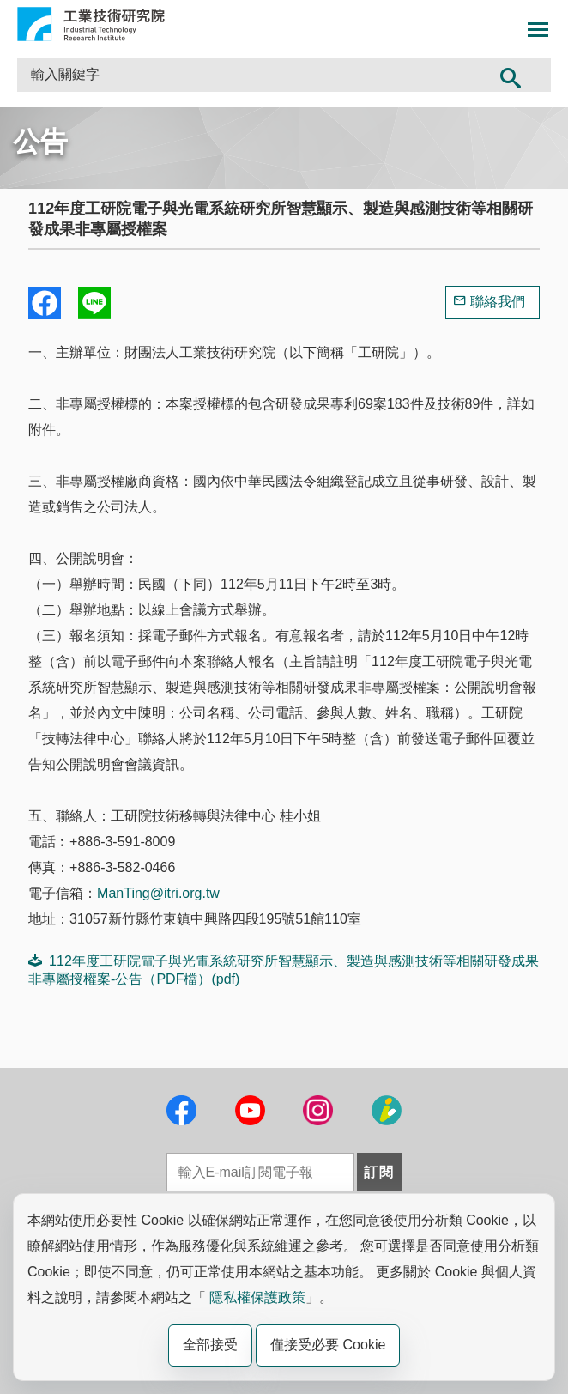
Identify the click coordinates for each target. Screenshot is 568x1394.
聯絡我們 (497, 301)
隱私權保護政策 (257, 1297)
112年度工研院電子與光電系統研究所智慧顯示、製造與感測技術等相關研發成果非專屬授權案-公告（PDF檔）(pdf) (283, 969)
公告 (40, 141)
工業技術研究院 (91, 24)
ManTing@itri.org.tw (158, 893)
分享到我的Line (94, 303)
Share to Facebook (44, 303)
